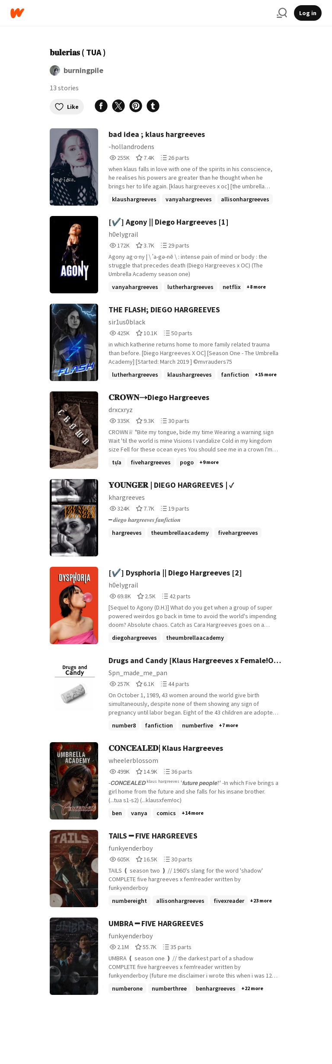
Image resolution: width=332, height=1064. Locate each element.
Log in (308, 13)
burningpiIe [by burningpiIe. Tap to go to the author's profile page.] (83, 70)
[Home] (140, 13)
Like (67, 106)
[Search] (282, 13)
